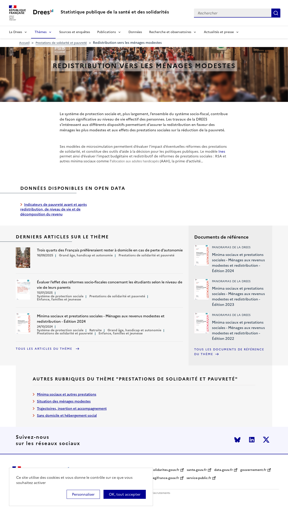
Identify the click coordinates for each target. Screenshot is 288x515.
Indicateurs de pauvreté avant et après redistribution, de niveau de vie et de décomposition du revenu (53, 209)
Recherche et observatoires (170, 32)
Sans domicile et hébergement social (67, 415)
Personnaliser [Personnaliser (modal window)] (83, 494)
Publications (106, 32)
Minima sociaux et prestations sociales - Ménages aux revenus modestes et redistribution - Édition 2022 (238, 330)
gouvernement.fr (253, 470)
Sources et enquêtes (74, 32)
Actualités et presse (219, 32)
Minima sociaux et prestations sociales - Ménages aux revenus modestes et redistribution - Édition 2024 (238, 262)
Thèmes (41, 32)
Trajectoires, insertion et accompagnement (72, 408)
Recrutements (161, 493)
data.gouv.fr (223, 470)
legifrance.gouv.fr (165, 478)
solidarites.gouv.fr (165, 470)
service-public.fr (199, 478)
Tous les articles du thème (45, 349)
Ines (221, 151)
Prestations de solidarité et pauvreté (61, 43)
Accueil (24, 43)
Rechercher (275, 13)
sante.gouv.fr (197, 470)
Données (135, 32)
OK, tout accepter (124, 494)
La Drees (15, 32)
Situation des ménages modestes (64, 401)
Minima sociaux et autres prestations (66, 394)
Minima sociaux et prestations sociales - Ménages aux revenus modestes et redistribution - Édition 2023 (238, 296)
